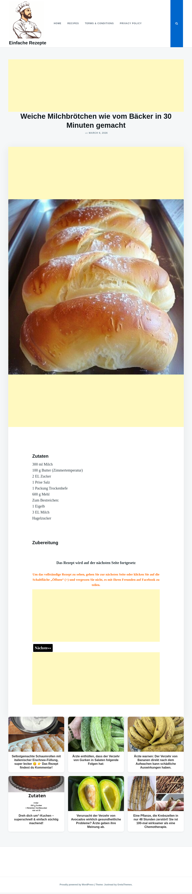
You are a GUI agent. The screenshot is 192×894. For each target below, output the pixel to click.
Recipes (73, 23)
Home (58, 23)
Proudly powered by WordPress (77, 884)
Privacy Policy (131, 23)
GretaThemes (124, 884)
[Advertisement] (96, 85)
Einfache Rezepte (27, 42)
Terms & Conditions (99, 23)
